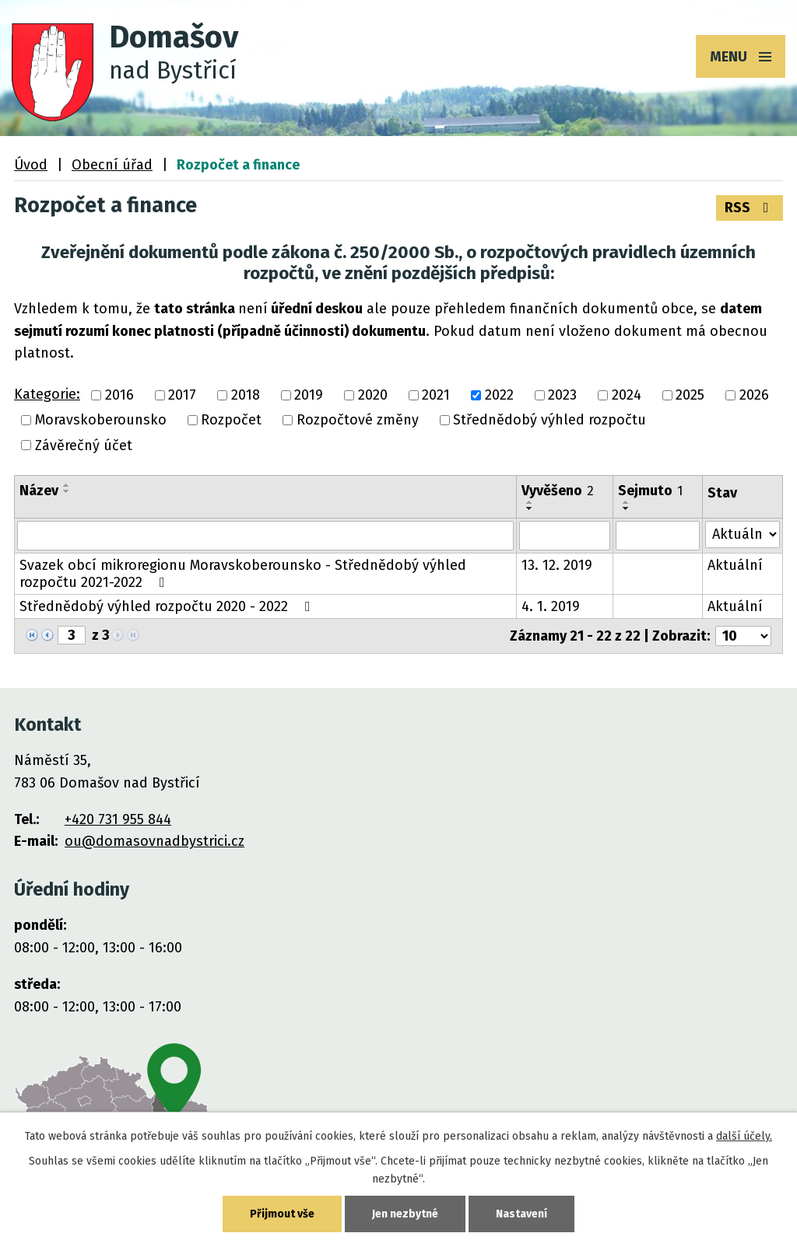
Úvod (30, 164)
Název (38, 490)
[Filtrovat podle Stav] (742, 534)
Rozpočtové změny (358, 420)
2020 (373, 394)
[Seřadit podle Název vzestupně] (66, 485)
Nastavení (521, 1214)
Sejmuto (650, 490)
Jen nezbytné (405, 1214)
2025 (690, 394)
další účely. (744, 1136)
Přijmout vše (282, 1214)
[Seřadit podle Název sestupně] (66, 491)
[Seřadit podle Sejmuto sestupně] (626, 508)
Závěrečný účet (83, 445)
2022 (499, 394)
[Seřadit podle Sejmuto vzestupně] (626, 502)
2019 (308, 394)
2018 (245, 394)
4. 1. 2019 (550, 606)
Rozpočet (231, 420)
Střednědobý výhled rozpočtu (549, 420)
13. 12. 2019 (556, 565)
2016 (119, 394)
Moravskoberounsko (101, 420)
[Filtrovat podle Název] (265, 535)
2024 (626, 394)
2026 (754, 394)
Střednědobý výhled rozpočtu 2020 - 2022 (168, 606)
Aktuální (735, 565)
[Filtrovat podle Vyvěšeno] (564, 535)
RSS (750, 207)
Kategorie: (47, 394)
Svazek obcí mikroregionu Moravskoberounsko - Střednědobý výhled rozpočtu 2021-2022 (242, 574)
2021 (436, 394)
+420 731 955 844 (118, 819)
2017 (182, 394)
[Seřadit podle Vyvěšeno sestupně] (530, 508)
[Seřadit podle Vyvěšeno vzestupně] (530, 502)
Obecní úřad (112, 164)
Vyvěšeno (557, 490)
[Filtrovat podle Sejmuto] (657, 535)
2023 (562, 394)
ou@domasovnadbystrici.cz (154, 841)
